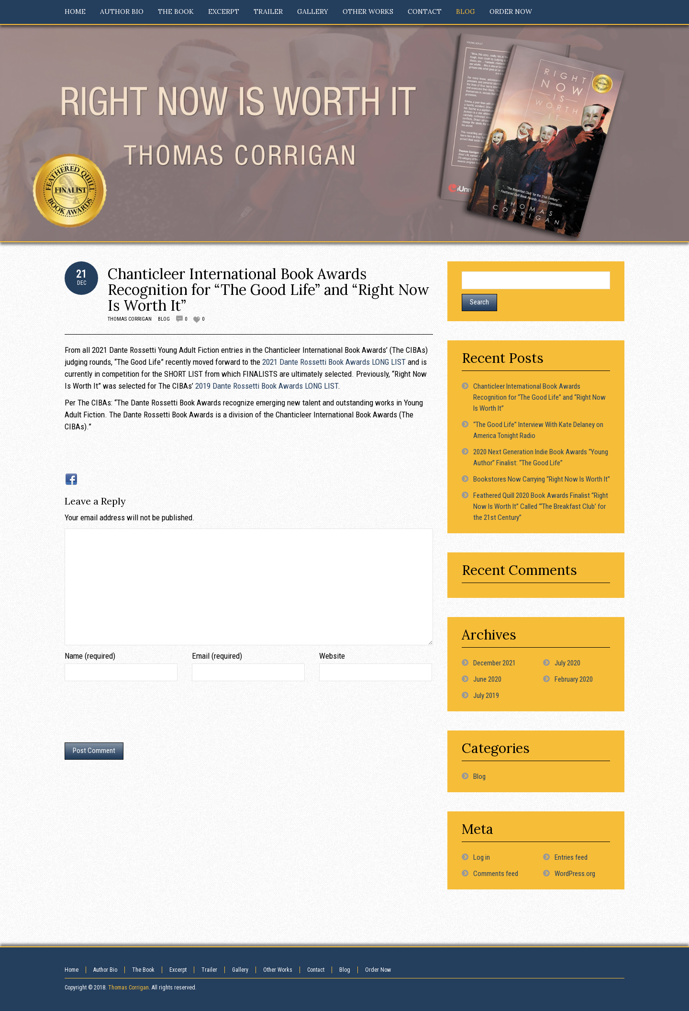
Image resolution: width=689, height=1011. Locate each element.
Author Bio (105, 969)
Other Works (277, 969)
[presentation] (137, 714)
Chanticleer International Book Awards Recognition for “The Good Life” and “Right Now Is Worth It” (268, 290)
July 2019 (486, 695)
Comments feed (495, 873)
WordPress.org (575, 873)
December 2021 (494, 663)
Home (71, 969)
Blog (164, 319)
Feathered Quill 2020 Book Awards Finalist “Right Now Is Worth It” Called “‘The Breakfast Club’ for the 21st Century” (540, 506)
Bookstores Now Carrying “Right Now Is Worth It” (541, 479)
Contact (315, 969)
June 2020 (487, 679)
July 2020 (567, 663)
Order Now (378, 969)
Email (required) (217, 656)
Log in (481, 857)
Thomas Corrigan (130, 319)
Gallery (240, 969)
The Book (143, 969)
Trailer (209, 969)
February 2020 (574, 679)
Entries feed (571, 857)
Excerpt (178, 969)
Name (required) (90, 656)
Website (332, 656)
